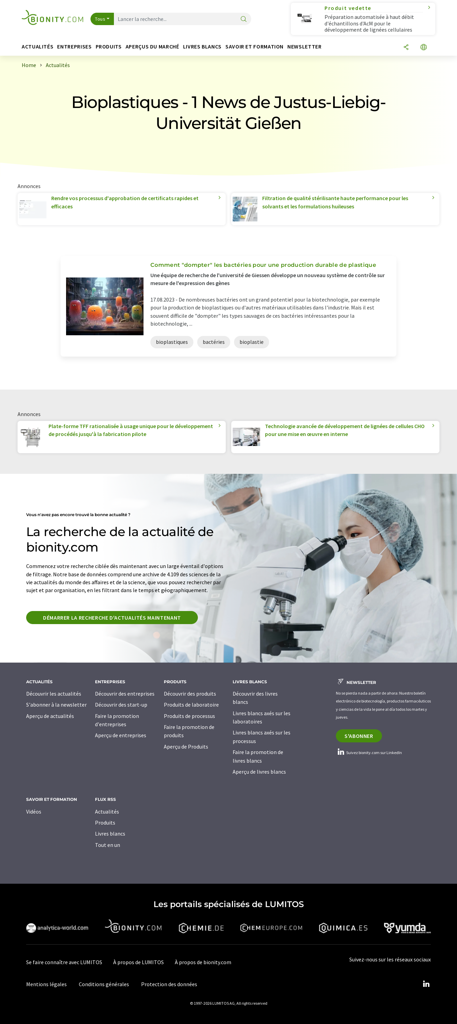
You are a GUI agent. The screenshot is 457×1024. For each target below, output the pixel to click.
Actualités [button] (37, 46)
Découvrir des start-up (121, 704)
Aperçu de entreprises (120, 735)
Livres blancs (110, 833)
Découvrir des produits (190, 693)
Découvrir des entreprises (125, 693)
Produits (105, 822)
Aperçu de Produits (186, 746)
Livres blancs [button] (202, 46)
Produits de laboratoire (191, 704)
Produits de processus (189, 715)
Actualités (107, 811)
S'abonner (358, 735)
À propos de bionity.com (203, 962)
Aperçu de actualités (50, 715)
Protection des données (169, 984)
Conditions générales (104, 984)
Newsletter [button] (304, 46)
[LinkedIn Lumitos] (426, 984)
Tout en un (107, 844)
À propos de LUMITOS (138, 962)
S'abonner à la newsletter (56, 704)
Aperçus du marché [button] (152, 46)
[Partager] (406, 48)
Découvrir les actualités (53, 693)
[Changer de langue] (423, 48)
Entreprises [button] (74, 46)
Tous (100, 19)
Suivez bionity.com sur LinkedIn (369, 752)
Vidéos (33, 811)
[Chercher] (243, 19)
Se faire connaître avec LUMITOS (64, 962)
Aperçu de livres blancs (259, 771)
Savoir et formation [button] (254, 46)
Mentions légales (46, 984)
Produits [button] (109, 46)
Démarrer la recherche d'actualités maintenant (112, 617)
